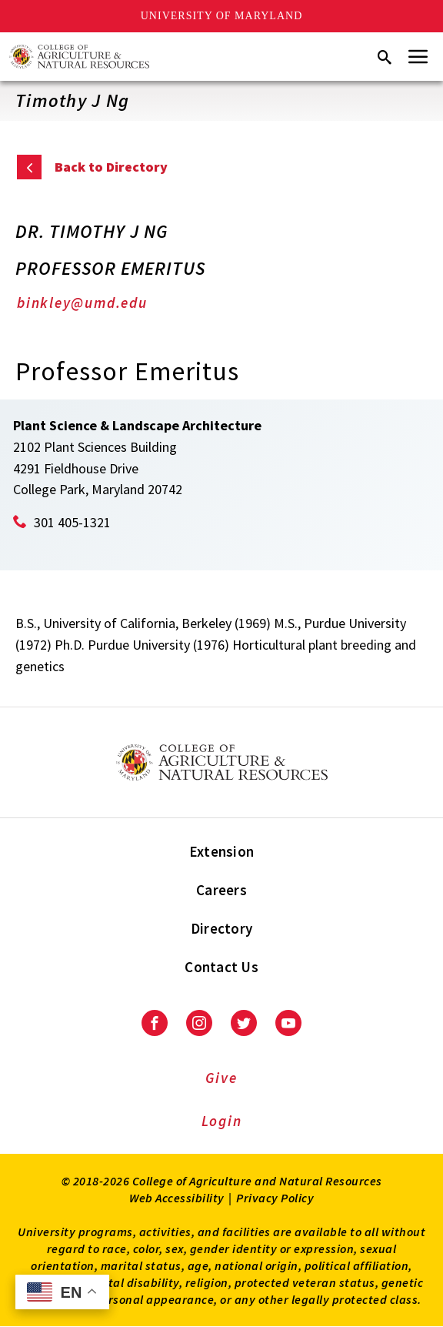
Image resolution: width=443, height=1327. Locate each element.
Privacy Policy (275, 1197)
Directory (221, 928)
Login (222, 1120)
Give (221, 1077)
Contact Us (221, 967)
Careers (221, 890)
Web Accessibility (177, 1197)
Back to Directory (111, 166)
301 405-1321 (72, 522)
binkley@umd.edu (82, 302)
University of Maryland (222, 16)
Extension (221, 851)
